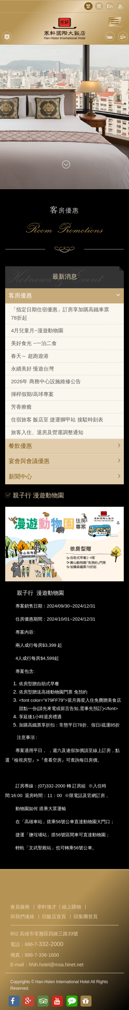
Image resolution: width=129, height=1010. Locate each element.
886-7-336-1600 (42, 955)
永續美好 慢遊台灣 (32, 369)
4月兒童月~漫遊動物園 (37, 330)
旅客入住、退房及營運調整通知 (47, 432)
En (109, 6)
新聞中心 (20, 476)
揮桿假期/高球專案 (32, 394)
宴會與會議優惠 (29, 461)
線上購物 (71, 907)
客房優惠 (20, 295)
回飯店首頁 (54, 916)
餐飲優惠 (20, 446)
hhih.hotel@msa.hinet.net (56, 964)
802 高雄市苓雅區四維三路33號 (44, 933)
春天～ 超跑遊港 (30, 356)
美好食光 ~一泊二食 (34, 343)
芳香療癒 (21, 407)
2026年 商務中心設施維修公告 (46, 381)
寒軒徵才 (46, 907)
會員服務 (20, 907)
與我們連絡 (22, 916)
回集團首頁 (86, 916)
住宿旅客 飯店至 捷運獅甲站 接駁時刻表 (57, 419)
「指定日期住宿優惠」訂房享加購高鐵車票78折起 (60, 314)
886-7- (44, 944)
